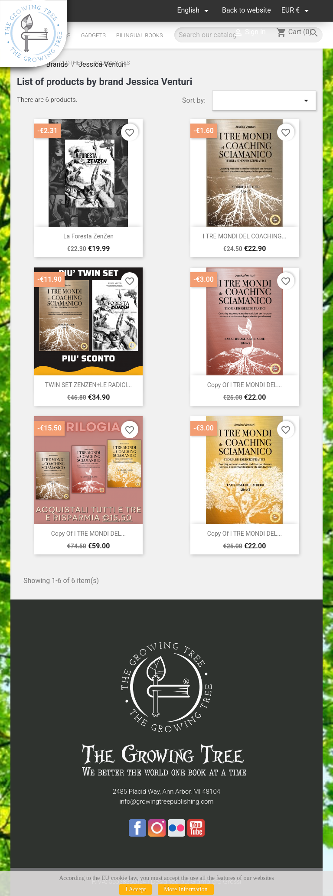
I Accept (135, 889)
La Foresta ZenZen (88, 236)
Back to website (246, 10)
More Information (186, 889)
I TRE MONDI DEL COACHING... (244, 236)
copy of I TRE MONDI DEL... (244, 384)
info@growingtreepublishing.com (166, 801)
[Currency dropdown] (296, 10)
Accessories (112, 62)
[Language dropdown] (194, 10)
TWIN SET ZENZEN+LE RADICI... (88, 384)
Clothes (71, 62)
